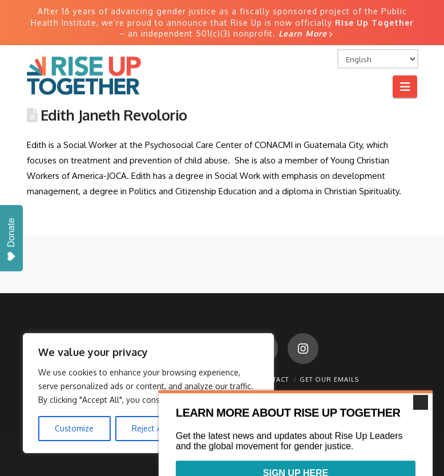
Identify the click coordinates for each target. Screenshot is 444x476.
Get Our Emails (329, 379)
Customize (74, 428)
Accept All (223, 428)
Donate (11, 240)
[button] (405, 86)
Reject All (149, 428)
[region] (148, 393)
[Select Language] (377, 59)
